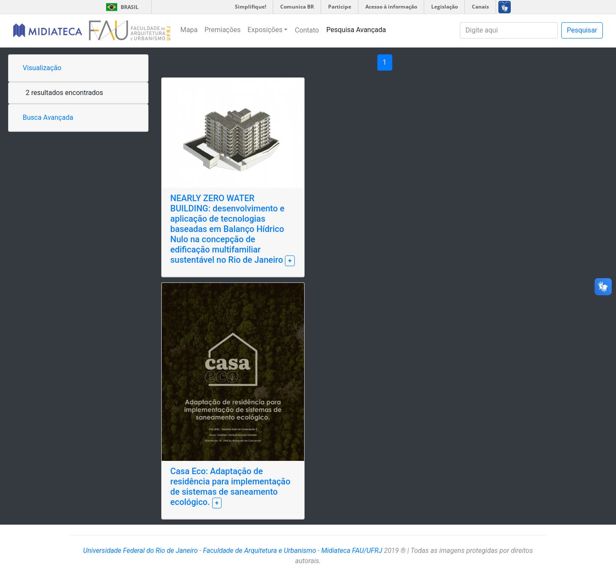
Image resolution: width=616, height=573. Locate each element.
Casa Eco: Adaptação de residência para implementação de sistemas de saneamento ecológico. (230, 486)
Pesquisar (582, 30)
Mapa (189, 30)
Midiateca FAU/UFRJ (351, 550)
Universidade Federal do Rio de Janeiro (140, 550)
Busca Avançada (48, 117)
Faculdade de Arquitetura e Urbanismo (259, 550)
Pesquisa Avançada (356, 30)
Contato (307, 30)
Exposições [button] (265, 30)
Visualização (42, 68)
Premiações (222, 30)
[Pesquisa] (509, 30)
